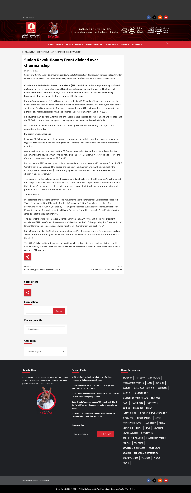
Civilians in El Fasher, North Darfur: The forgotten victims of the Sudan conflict (93, 386)
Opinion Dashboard (94, 44)
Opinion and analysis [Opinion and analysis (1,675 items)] (133, 438)
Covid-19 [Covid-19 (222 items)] (160, 383)
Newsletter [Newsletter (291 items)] (147, 433)
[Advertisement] (95, 7)
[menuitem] (28, 17)
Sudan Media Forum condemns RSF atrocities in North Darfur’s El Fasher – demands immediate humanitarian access (94, 405)
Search (59, 311)
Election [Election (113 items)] (127, 393)
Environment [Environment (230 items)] (141, 393)
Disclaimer (44, 480)
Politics (69, 44)
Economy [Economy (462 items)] (162, 388)
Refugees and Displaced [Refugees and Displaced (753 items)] (134, 448)
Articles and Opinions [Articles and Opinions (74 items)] (133, 383)
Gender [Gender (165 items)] (126, 408)
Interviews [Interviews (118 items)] (128, 418)
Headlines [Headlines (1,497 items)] (138, 408)
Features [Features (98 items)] (155, 398)
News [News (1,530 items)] (147, 428)
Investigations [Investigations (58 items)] (144, 418)
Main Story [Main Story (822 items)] (150, 423)
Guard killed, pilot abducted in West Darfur (48, 268)
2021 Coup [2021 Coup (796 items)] (140, 378)
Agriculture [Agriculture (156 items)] (154, 378)
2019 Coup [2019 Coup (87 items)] (127, 378)
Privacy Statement (30, 480)
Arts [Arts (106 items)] (150, 383)
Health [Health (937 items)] (149, 408)
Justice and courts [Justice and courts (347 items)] (132, 423)
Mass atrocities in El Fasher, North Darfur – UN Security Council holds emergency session (95, 395)
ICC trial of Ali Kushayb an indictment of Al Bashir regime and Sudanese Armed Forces (93, 378)
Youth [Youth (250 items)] (126, 463)
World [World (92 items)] (157, 458)
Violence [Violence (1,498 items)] (146, 458)
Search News (31, 301)
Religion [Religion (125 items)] (127, 453)
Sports (125, 44)
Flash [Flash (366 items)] (125, 403)
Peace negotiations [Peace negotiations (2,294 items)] (156, 438)
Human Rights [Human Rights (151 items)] (129, 413)
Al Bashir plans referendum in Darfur (97, 268)
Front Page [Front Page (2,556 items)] (152, 403)
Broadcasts (112, 44)
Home (50, 44)
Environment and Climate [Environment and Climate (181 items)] (135, 398)
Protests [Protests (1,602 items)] (138, 443)
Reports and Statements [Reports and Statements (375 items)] (146, 453)
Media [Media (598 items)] (162, 423)
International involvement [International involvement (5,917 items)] (153, 413)
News (60, 44)
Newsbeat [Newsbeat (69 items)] (158, 428)
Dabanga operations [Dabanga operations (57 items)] (144, 388)
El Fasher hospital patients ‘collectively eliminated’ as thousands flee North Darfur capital (94, 414)
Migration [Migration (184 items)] (128, 428)
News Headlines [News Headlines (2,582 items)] (130, 433)
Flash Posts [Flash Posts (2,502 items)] (137, 403)
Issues (79, 44)
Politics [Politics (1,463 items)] (126, 443)
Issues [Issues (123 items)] (158, 418)
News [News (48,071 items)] (138, 428)
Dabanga (137, 44)
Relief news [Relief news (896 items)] (154, 448)
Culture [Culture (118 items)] (126, 388)
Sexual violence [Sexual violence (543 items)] (130, 458)
